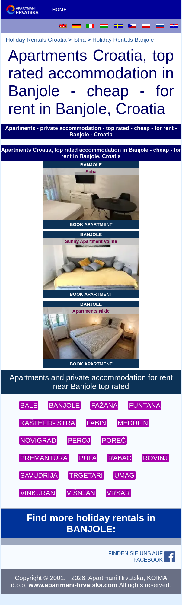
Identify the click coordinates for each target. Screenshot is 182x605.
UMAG (124, 475)
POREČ (114, 440)
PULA (88, 458)
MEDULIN (132, 423)
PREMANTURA (44, 458)
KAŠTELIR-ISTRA (47, 423)
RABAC (119, 458)
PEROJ (79, 440)
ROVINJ (155, 458)
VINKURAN (37, 493)
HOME (59, 9)
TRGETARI (86, 475)
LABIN (96, 423)
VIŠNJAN (81, 493)
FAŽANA (104, 405)
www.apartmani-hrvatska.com (72, 584)
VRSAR (118, 493)
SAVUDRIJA (39, 475)
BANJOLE (64, 405)
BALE (28, 405)
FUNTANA (144, 405)
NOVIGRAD (38, 440)
